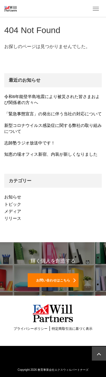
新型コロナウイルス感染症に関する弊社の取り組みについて (53, 128)
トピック (12, 204)
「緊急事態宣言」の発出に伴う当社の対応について (53, 113)
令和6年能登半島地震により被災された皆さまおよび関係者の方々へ (52, 99)
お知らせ (12, 196)
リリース (12, 218)
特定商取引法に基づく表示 (72, 329)
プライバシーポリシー (30, 329)
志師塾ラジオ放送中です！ (29, 142)
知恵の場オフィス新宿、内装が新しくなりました (51, 154)
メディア (12, 211)
